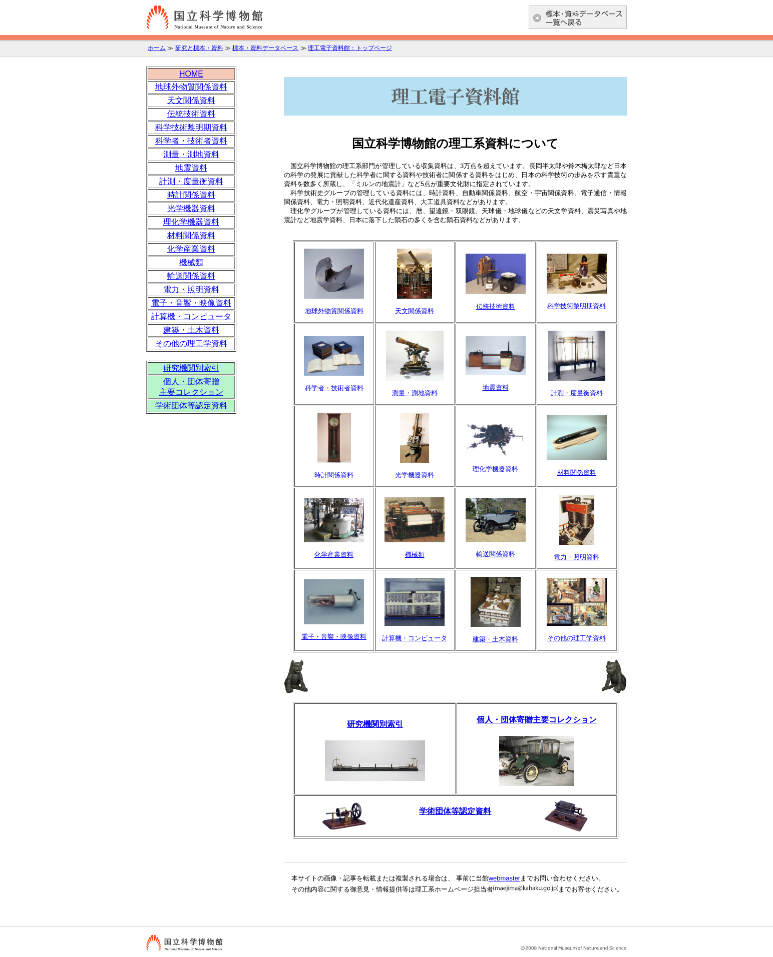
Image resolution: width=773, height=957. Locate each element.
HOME (191, 74)
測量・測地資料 (191, 154)
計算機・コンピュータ (191, 316)
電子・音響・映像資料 (191, 303)
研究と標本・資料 (199, 48)
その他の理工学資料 (191, 343)
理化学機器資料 (191, 222)
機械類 (191, 262)
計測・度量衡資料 (191, 181)
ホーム (157, 48)
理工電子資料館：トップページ (350, 48)
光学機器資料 (191, 208)
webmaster (505, 878)
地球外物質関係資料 (191, 87)
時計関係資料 (191, 195)
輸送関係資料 (191, 276)
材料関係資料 (191, 235)
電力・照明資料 (191, 289)
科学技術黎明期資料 (191, 127)
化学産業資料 (191, 249)
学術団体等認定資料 (455, 811)
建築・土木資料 (191, 330)
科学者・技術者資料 (191, 141)
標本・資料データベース (265, 48)
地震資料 (191, 168)
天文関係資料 (191, 100)
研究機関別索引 (191, 368)
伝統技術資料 (191, 114)
